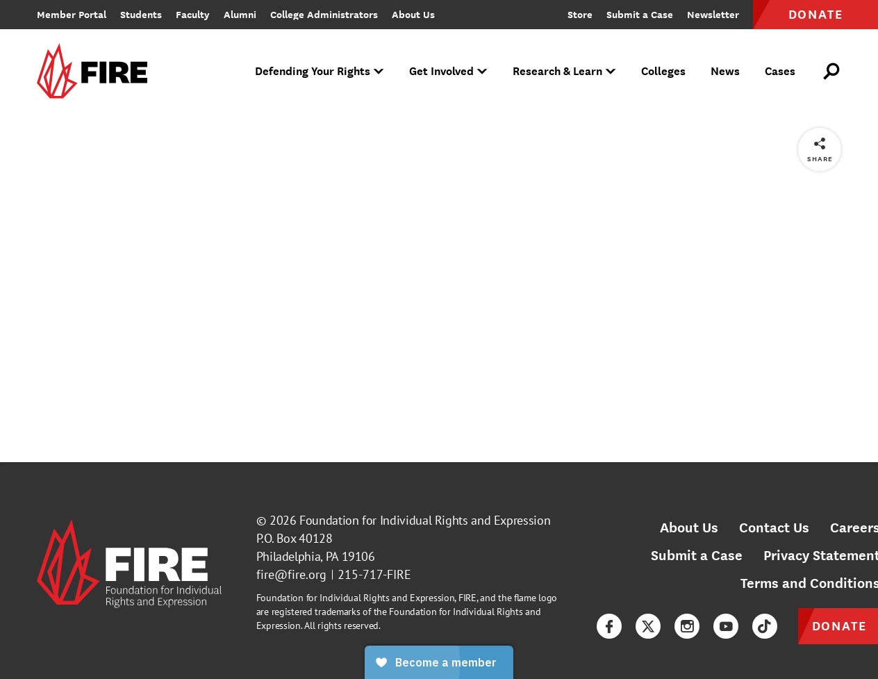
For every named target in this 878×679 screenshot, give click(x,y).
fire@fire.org (291, 574)
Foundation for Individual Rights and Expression (424, 520)
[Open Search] (832, 72)
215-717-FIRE (374, 574)
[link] (96, 72)
